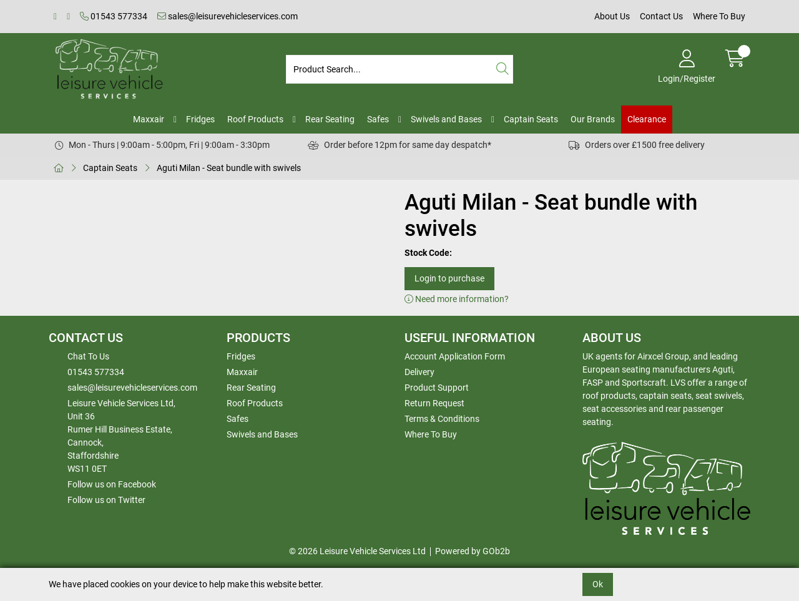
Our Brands (593, 119)
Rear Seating (330, 119)
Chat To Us (88, 356)
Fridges (200, 119)
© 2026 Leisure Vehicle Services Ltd (357, 551)
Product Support (436, 388)
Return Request (434, 403)
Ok (597, 584)
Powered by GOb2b (472, 551)
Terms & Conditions (441, 419)
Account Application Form (454, 356)
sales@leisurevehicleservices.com (227, 16)
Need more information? (456, 299)
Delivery (419, 372)
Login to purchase (449, 278)
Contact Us (661, 16)
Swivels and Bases (446, 119)
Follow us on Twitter (106, 500)
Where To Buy (719, 16)
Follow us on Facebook (111, 484)
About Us (612, 16)
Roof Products (255, 119)
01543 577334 (113, 16)
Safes (378, 119)
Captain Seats (531, 119)
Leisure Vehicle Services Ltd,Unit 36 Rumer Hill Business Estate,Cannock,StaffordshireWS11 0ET (121, 436)
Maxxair (148, 119)
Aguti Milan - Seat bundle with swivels (229, 168)
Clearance (646, 119)
